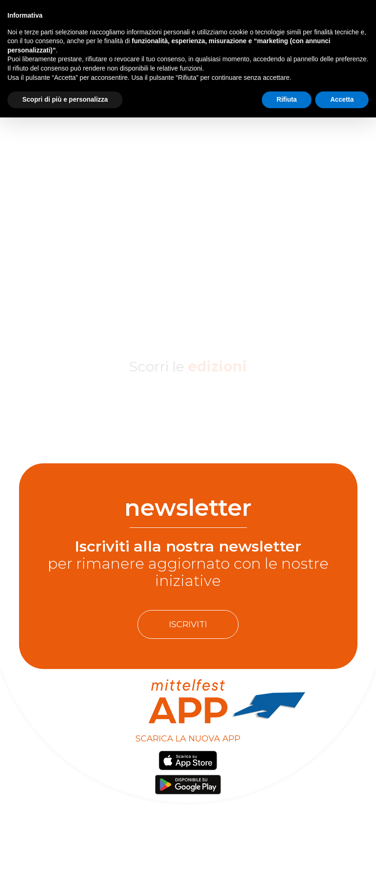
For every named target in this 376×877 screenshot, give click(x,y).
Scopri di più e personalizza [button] (65, 99)
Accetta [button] (342, 99)
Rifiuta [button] (287, 99)
